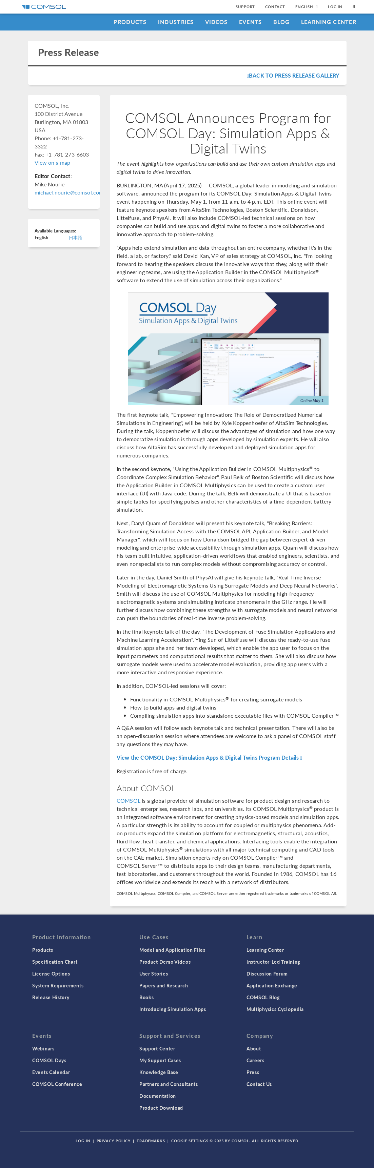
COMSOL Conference (57, 1084)
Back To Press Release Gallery (293, 75)
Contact (275, 6)
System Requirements (57, 985)
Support (245, 6)
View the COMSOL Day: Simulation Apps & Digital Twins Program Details (209, 757)
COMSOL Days (49, 1060)
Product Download (161, 1107)
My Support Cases (160, 1060)
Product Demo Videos (165, 961)
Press (253, 1072)
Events (250, 22)
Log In (335, 6)
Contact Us (259, 1084)
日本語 (75, 237)
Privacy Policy (114, 1140)
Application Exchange (272, 985)
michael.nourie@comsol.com (69, 192)
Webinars (43, 1048)
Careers (255, 1060)
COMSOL (128, 800)
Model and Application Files (172, 949)
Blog (281, 22)
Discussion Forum (267, 973)
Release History (51, 997)
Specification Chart (54, 961)
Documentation (157, 1095)
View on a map (53, 162)
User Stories (153, 973)
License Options (51, 973)
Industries (176, 22)
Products (130, 22)
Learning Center (328, 22)
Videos (216, 22)
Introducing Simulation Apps (172, 1009)
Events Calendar (51, 1072)
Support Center (157, 1048)
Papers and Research (163, 985)
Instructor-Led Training (273, 961)
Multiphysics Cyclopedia (275, 1009)
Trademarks (151, 1140)
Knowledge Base (158, 1072)
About (254, 1048)
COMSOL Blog (263, 997)
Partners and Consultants (168, 1084)
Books (146, 997)
